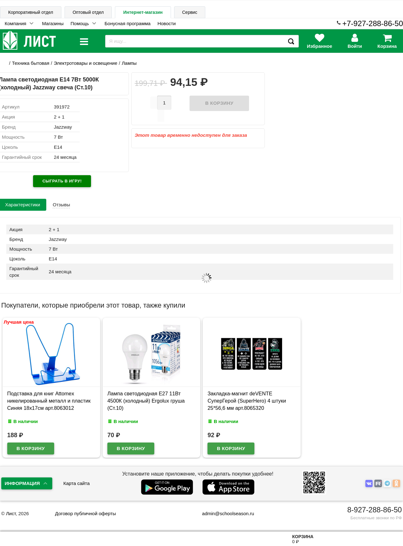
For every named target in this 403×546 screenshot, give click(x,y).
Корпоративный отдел (30, 12)
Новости (166, 23)
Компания (15, 23)
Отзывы (61, 204)
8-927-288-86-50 (374, 510)
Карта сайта (76, 483)
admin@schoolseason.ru (224, 513)
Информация (22, 483)
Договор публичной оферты (85, 513)
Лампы (129, 63)
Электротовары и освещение (85, 63)
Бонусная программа (127, 23)
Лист (11, 513)
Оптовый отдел (88, 12)
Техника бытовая (30, 63)
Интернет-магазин (142, 12)
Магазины (53, 23)
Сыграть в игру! (62, 181)
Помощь (80, 23)
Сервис (189, 12)
